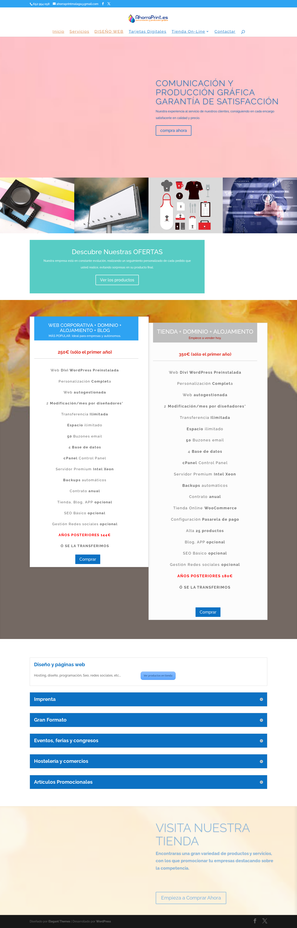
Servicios (79, 32)
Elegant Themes (59, 921)
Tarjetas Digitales (147, 32)
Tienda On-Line (188, 32)
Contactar (225, 32)
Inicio (58, 32)
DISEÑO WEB (109, 32)
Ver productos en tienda (158, 675)
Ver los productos (117, 279)
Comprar (87, 559)
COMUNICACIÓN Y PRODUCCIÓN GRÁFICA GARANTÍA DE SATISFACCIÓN (217, 100)
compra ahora (173, 138)
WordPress (103, 921)
